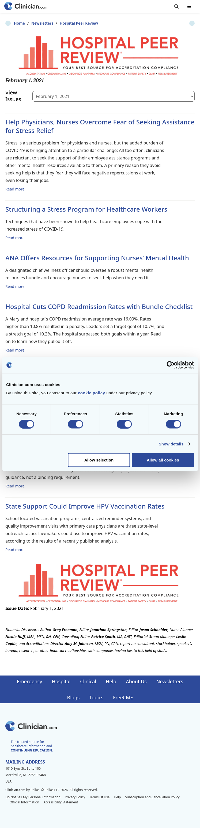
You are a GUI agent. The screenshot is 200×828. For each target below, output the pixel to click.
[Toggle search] (176, 6)
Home (10, 23)
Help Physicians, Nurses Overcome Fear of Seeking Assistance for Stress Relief (99, 126)
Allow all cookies (163, 460)
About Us (136, 681)
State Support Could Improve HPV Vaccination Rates (84, 506)
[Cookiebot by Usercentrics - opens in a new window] (170, 365)
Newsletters (34, 23)
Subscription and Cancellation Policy (152, 797)
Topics (96, 697)
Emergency (29, 681)
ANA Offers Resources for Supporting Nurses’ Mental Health (97, 257)
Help (111, 681)
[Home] (25, 6)
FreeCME (123, 697)
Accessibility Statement (60, 802)
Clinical (88, 681)
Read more (15, 189)
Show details (171, 443)
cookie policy (91, 393)
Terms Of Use (99, 797)
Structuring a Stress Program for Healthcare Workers (86, 209)
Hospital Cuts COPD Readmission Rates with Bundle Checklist (99, 306)
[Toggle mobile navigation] (189, 6)
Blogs (73, 697)
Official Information (24, 802)
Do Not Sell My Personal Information (33, 797)
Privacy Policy (75, 797)
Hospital (61, 681)
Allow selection (99, 460)
